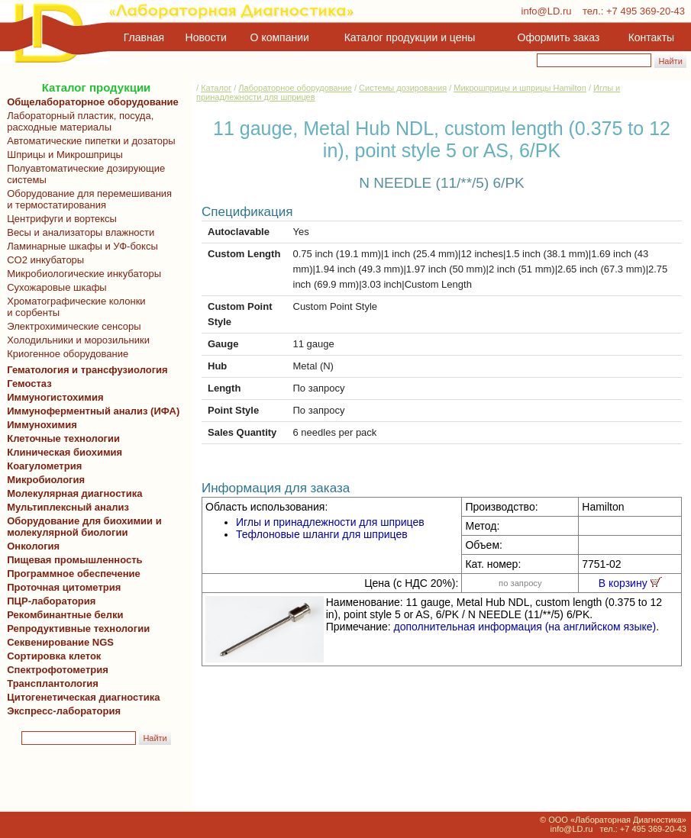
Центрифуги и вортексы (59, 218)
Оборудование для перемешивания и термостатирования (87, 199)
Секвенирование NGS (58, 642)
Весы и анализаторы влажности (78, 232)
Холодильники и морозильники (76, 340)
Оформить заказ (559, 37)
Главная (144, 37)
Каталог (216, 87)
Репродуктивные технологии (76, 628)
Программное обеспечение (74, 573)
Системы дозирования (403, 87)
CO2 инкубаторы (43, 260)
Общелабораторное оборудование (90, 102)
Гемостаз (29, 383)
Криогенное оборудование (65, 353)
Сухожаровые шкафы (54, 287)
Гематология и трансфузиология (85, 369)
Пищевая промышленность (75, 560)
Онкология (33, 546)
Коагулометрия (44, 466)
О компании (278, 37)
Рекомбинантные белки (63, 614)
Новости (206, 37)
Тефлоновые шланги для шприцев (322, 534)
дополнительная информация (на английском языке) (525, 626)
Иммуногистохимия (53, 397)
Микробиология (46, 479)
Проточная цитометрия (61, 587)
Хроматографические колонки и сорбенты (74, 306)
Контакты (651, 37)
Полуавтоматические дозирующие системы (83, 174)
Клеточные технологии (61, 438)
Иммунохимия (42, 424)
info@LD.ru (546, 11)
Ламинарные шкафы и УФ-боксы (80, 246)
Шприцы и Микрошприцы (62, 154)
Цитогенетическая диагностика (81, 697)
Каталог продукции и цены (409, 37)
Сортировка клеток (51, 656)
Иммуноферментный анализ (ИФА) (90, 411)
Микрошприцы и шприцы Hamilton (520, 87)
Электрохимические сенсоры (71, 326)
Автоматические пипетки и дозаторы (89, 141)
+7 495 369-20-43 (645, 11)
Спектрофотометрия (58, 669)
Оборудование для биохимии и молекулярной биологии (82, 526)
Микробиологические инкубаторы (81, 273)
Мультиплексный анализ (68, 507)
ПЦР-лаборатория (48, 601)
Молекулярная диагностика (72, 493)
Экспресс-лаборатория (64, 711)
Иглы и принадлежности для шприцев (330, 522)
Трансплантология (50, 683)
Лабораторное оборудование (295, 87)
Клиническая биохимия (62, 452)
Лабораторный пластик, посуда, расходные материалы (77, 121)
